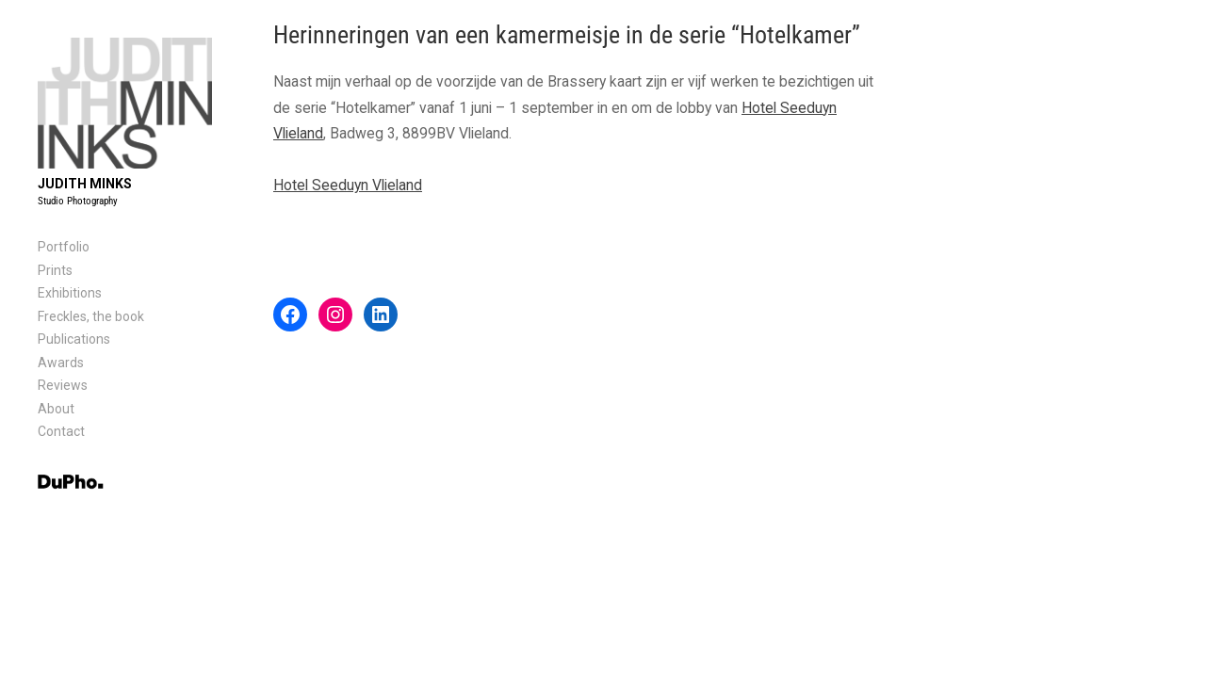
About (56, 408)
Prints (55, 270)
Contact (61, 431)
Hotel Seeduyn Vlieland (347, 185)
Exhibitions (70, 292)
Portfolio (64, 246)
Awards (61, 362)
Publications (74, 339)
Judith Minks (85, 183)
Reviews (63, 385)
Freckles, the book (91, 316)
